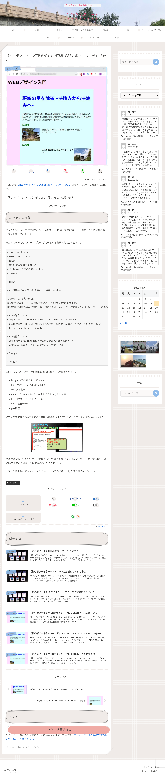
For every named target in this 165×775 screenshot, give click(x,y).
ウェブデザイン (13, 483)
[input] (138, 62)
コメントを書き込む (58, 729)
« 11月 (123, 323)
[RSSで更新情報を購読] (78, 516)
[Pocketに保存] (65, 171)
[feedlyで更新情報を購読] (73, 516)
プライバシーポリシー (153, 767)
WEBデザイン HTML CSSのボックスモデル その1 (44, 184)
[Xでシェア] (14, 171)
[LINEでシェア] (82, 171)
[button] (100, 171)
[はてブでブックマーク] (48, 171)
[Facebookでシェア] (31, 171)
